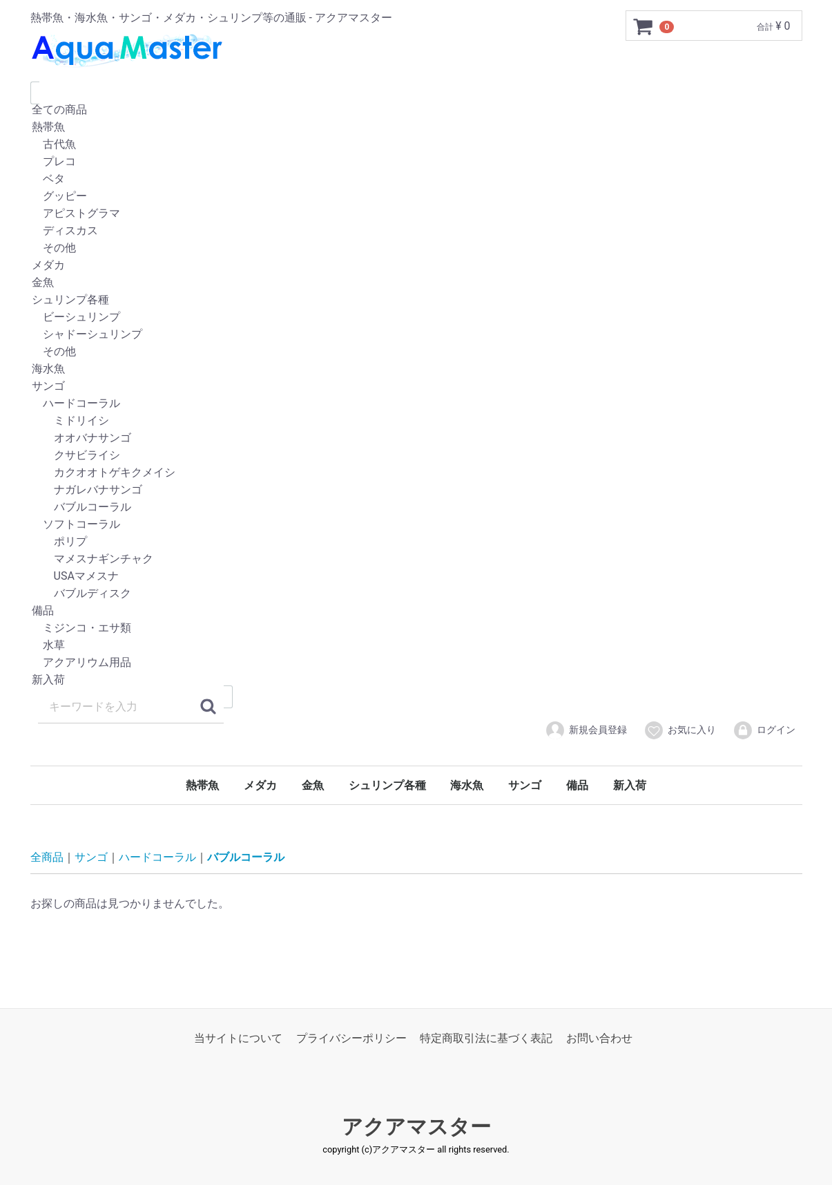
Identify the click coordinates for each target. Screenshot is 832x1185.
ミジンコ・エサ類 (416, 628)
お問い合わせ (599, 1038)
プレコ (416, 162)
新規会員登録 (586, 730)
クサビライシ (416, 455)
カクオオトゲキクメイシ (416, 473)
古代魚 (416, 144)
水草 (416, 645)
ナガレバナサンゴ (416, 490)
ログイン (764, 730)
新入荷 (416, 680)
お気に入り (680, 730)
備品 (416, 611)
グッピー (416, 196)
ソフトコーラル (416, 524)
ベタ (416, 179)
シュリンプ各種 (416, 300)
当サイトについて (238, 1038)
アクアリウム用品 (416, 663)
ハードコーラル (416, 404)
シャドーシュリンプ (416, 334)
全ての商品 (416, 110)
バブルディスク (416, 594)
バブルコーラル (416, 507)
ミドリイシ (416, 421)
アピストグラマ (416, 213)
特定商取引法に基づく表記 (486, 1038)
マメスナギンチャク (416, 559)
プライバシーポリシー (351, 1038)
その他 (416, 248)
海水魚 (416, 369)
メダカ (416, 265)
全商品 (47, 857)
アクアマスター (416, 1127)
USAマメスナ (416, 576)
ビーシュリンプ (416, 317)
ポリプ (416, 542)
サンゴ (416, 386)
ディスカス (416, 231)
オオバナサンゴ (416, 438)
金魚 (416, 283)
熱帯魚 (416, 127)
